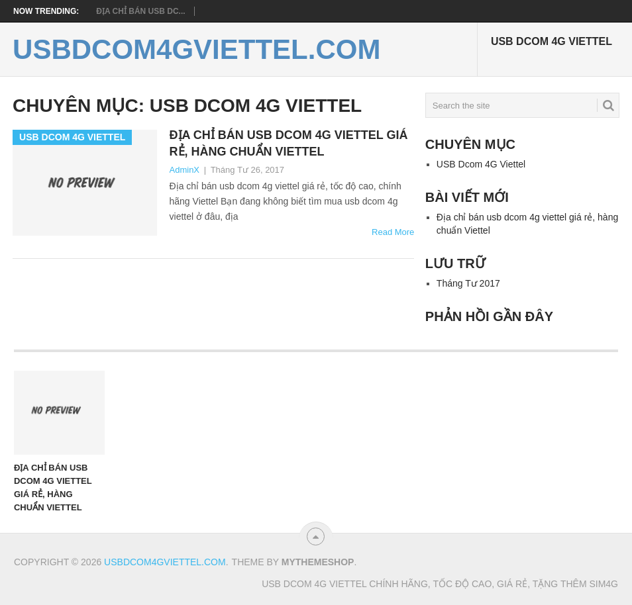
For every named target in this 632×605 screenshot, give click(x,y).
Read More (393, 232)
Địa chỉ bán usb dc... (140, 11)
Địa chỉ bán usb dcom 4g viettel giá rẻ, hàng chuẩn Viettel (289, 143)
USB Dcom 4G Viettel (551, 41)
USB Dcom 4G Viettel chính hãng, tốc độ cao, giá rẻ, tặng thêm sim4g (440, 584)
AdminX (185, 170)
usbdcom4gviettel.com (196, 50)
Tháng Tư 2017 (468, 283)
